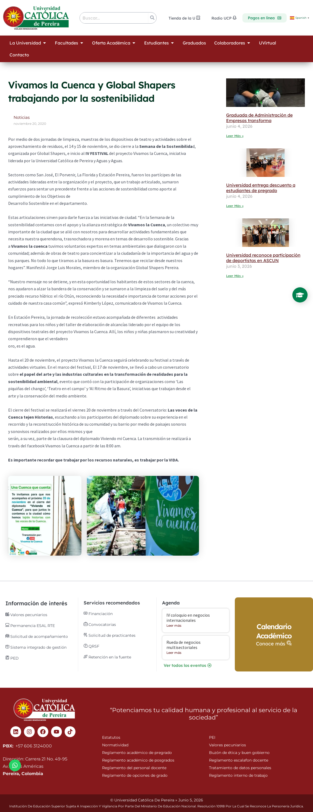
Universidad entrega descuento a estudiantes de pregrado (260, 187)
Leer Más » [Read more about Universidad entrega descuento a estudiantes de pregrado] (235, 206)
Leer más (173, 625)
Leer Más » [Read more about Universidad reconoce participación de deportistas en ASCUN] (235, 276)
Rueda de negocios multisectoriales (183, 644)
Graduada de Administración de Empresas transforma (259, 117)
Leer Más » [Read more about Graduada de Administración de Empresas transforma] (235, 136)
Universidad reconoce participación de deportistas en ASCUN (263, 257)
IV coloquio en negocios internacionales (188, 617)
